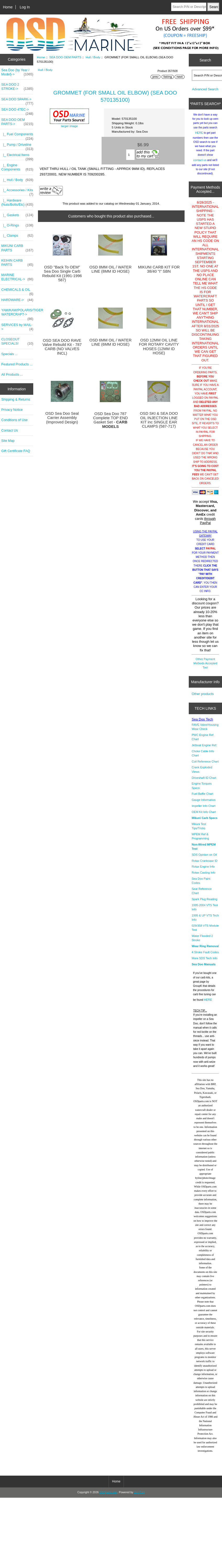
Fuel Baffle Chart (202, 797)
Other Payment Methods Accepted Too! (205, 667)
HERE (199, 136)
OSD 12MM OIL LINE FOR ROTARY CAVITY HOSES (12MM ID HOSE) (159, 346)
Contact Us (9, 430)
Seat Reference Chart (202, 895)
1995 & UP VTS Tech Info (205, 921)
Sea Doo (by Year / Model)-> (17, 72)
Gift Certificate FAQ (15, 451)
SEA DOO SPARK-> (17, 100)
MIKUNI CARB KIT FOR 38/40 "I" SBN (159, 269)
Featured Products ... (16, 364)
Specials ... (9, 354)
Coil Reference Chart (205, 765)
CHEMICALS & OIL (17, 291)
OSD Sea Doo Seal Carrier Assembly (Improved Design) (62, 417)
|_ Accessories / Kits (17, 191)
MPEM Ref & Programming (200, 840)
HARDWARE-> (17, 300)
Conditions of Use (14, 420)
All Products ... (12, 374)
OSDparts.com (108, 1496)
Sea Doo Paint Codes (201, 884)
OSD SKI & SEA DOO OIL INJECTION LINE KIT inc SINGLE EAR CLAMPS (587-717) (159, 419)
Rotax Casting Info (203, 876)
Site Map (7, 441)
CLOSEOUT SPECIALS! (17, 341)
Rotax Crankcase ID (204, 864)
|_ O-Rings (17, 225)
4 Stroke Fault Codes (205, 956)
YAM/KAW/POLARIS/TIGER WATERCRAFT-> (17, 313)
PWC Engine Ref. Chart (203, 741)
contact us (200, 163)
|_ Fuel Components (17, 135)
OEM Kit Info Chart (204, 815)
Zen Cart (139, 1496)
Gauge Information (203, 803)
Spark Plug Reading (204, 903)
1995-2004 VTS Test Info (205, 911)
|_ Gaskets (17, 215)
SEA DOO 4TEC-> (17, 110)
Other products (203, 698)
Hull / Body (93, 57)
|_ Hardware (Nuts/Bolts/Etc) (17, 202)
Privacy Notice (12, 410)
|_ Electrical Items (17, 156)
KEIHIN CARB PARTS (17, 262)
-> (17, 122)
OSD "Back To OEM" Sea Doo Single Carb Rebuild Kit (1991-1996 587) (62, 273)
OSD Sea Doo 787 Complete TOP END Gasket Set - (110, 420)
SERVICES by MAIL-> (17, 327)
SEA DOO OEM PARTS (65, 57)
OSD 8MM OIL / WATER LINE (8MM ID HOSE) (110, 269)
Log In (25, 7)
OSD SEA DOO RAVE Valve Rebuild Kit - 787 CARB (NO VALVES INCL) (62, 346)
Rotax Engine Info (203, 870)
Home (8, 7)
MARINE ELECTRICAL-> (17, 277)
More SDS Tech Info (204, 962)
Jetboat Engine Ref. (204, 749)
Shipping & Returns (15, 399)
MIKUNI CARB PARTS (17, 248)
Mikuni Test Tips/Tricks (199, 830)
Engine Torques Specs (202, 789)
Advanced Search (205, 93)
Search (205, 60)
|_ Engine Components (17, 167)
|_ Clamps (17, 236)
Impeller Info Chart (203, 809)
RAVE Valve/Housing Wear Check (205, 730)
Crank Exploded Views (202, 773)
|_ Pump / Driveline (17, 146)
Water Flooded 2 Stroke (202, 942)
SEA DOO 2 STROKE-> (17, 86)
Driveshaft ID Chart (204, 781)
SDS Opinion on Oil (204, 858)
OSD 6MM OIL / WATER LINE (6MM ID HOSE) (110, 342)
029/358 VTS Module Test (205, 931)
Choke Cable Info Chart (203, 757)
